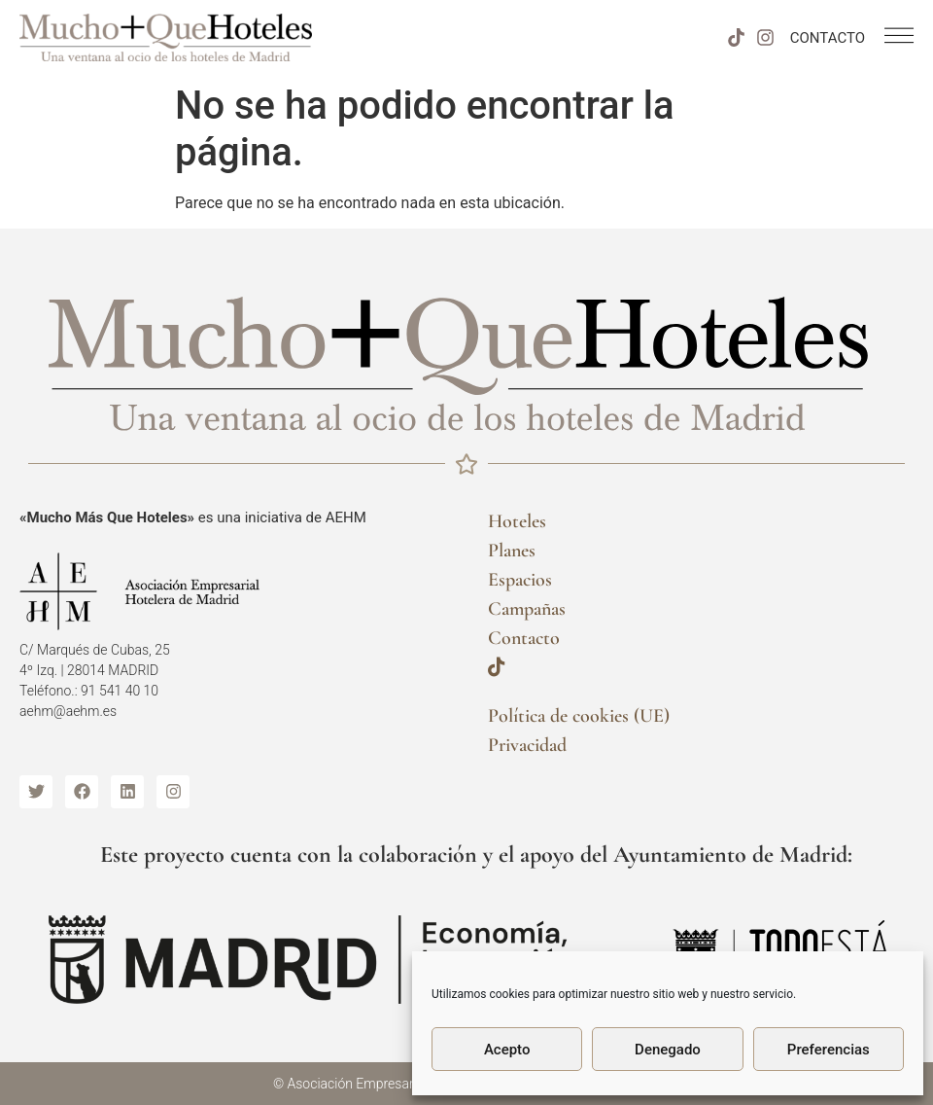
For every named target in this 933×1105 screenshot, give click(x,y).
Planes (512, 550)
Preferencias (828, 1049)
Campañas (527, 609)
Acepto (507, 1049)
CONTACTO (827, 38)
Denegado (668, 1049)
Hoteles (517, 521)
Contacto (524, 638)
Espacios (520, 579)
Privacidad (527, 745)
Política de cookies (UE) (579, 716)
